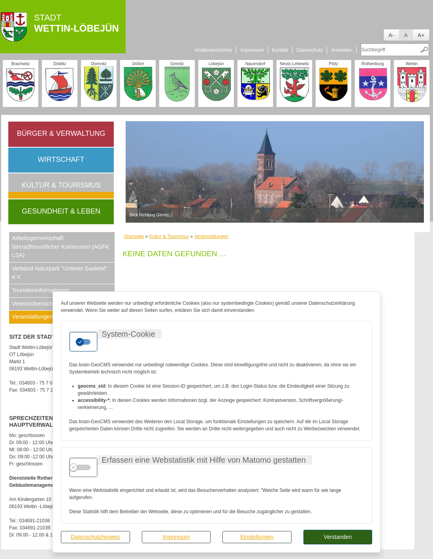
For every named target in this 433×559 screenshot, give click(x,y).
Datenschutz (309, 50)
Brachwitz (20, 63)
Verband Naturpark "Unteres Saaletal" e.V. (59, 272)
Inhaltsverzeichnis (213, 50)
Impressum (176, 537)
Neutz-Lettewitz (294, 63)
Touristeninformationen (41, 290)
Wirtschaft (61, 159)
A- (391, 35)
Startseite (134, 236)
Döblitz (59, 63)
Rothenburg (372, 63)
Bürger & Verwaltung (61, 133)
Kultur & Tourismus (61, 185)
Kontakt (280, 50)
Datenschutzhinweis (95, 537)
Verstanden (338, 537)
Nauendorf (255, 63)
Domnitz (99, 63)
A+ (421, 35)
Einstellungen (256, 537)
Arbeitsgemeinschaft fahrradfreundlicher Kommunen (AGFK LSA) (60, 246)
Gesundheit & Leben (61, 211)
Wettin (412, 63)
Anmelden (341, 50)
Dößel (138, 63)
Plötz (333, 63)
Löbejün (216, 63)
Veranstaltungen (211, 236)
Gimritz (177, 63)
